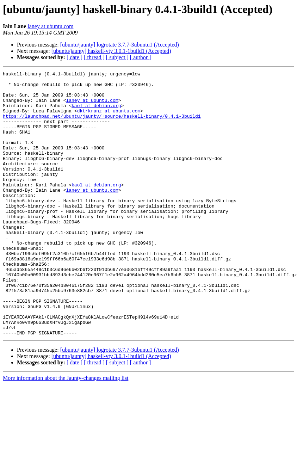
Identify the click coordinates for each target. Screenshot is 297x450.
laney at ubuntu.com (50, 26)
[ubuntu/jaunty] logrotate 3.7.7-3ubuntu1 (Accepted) (119, 45)
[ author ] (140, 57)
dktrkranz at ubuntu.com (108, 119)
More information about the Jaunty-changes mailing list (65, 431)
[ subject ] (117, 57)
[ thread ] (94, 57)
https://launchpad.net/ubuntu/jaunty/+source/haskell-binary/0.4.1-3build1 (102, 125)
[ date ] (74, 57)
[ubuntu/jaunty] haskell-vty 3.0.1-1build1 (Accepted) (111, 51)
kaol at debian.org (96, 113)
